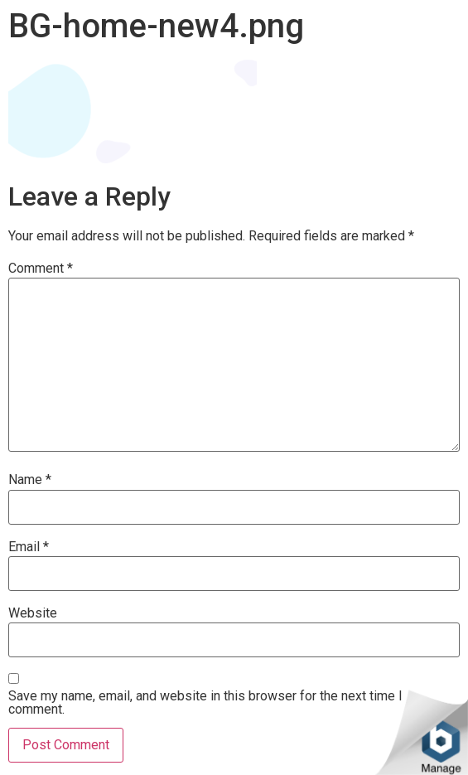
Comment (40, 268)
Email (28, 547)
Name (29, 480)
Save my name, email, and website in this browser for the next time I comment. (205, 703)
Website (32, 613)
